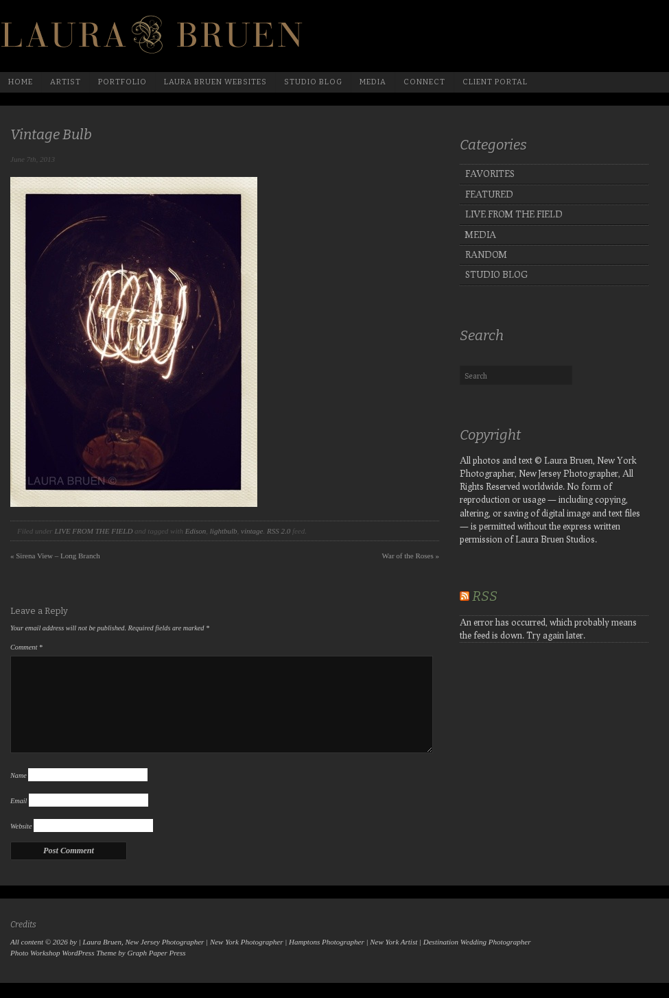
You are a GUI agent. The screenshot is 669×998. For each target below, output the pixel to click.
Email (18, 801)
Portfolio (122, 82)
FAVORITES (490, 173)
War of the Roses (410, 555)
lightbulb (223, 531)
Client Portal (495, 82)
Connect (424, 82)
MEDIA (480, 234)
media (373, 82)
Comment (26, 647)
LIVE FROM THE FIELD (93, 531)
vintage (252, 531)
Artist (65, 82)
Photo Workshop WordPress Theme (63, 953)
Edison (196, 531)
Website (21, 826)
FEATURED (489, 194)
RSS (484, 596)
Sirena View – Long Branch (55, 555)
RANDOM (486, 254)
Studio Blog (313, 82)
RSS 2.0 (278, 531)
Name (18, 775)
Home (20, 82)
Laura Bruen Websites (215, 82)
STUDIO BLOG (496, 274)
